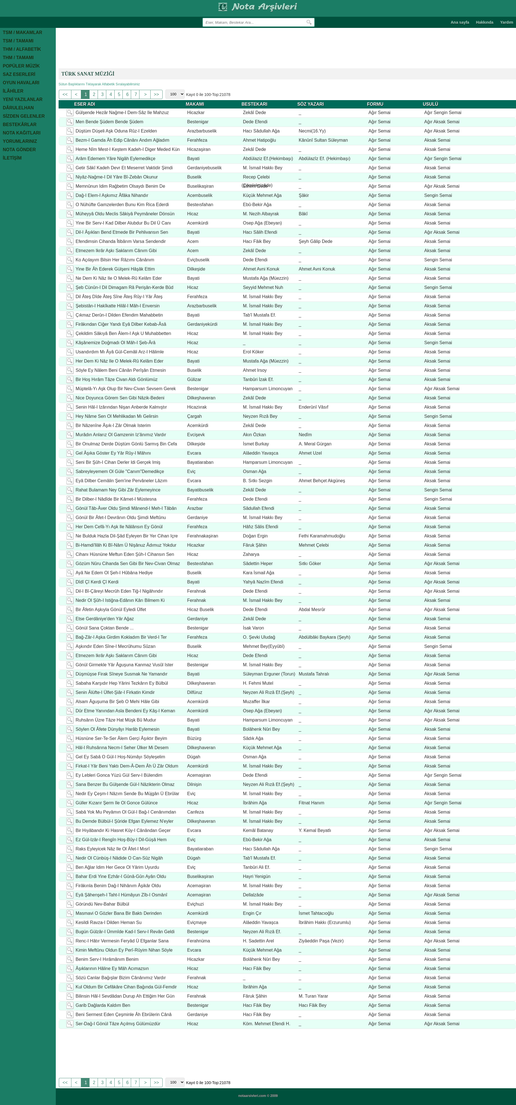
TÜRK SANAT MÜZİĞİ (87, 74)
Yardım (506, 22)
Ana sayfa (460, 22)
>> (156, 94)
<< (65, 94)
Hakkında (484, 22)
